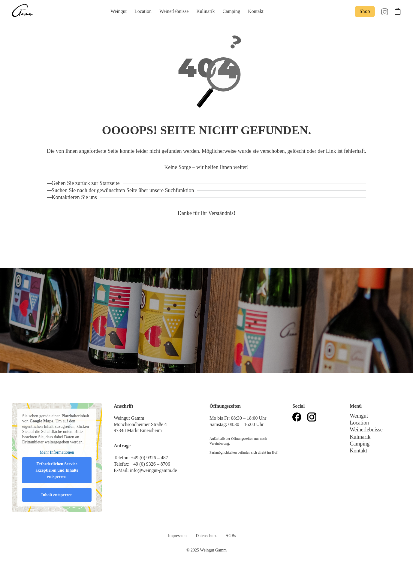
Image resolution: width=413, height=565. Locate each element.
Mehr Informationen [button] (57, 452)
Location (143, 11)
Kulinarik (205, 11)
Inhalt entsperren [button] (56, 495)
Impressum (177, 535)
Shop (365, 11)
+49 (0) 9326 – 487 (150, 457)
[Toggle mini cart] (397, 11)
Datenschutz (206, 535)
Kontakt (256, 11)
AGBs (230, 535)
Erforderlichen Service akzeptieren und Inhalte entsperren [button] (56, 470)
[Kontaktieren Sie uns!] (76, 197)
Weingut (118, 11)
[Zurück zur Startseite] (87, 183)
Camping (231, 11)
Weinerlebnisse (173, 11)
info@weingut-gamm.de (153, 470)
